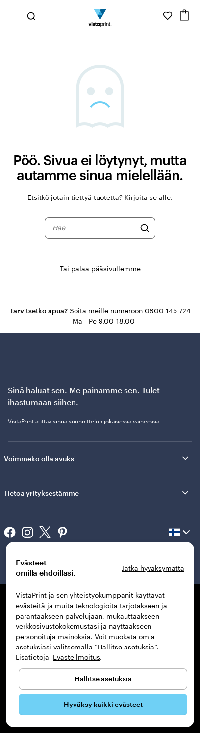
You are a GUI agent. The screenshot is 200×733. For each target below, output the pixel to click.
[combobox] (93, 228)
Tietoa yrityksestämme (97, 493)
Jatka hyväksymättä (153, 568)
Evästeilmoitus (76, 657)
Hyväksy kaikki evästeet (103, 704)
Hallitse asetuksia (103, 679)
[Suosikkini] (168, 16)
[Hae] (144, 228)
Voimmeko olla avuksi (97, 458)
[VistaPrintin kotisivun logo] (100, 16)
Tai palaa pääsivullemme (100, 268)
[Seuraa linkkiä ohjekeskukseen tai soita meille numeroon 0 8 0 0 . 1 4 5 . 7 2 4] (154, 15)
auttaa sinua (51, 421)
